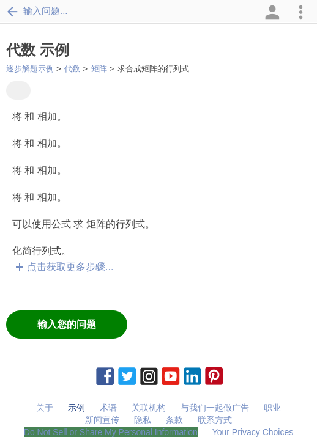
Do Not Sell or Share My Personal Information (111, 432)
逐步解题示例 (30, 68)
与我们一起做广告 (215, 408)
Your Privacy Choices (253, 432)
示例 (76, 408)
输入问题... (37, 11)
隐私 (142, 420)
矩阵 (99, 68)
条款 (174, 420)
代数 (72, 68)
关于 (44, 408)
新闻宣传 (102, 420)
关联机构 (149, 408)
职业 (272, 408)
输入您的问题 (66, 324)
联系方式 (215, 420)
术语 (108, 408)
